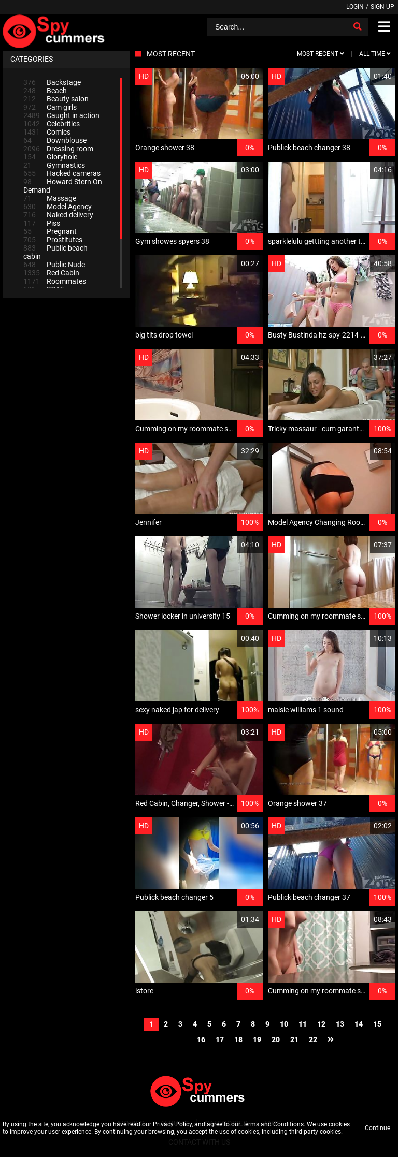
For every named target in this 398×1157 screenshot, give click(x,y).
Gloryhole (50, 157)
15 (377, 1024)
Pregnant (50, 231)
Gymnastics (54, 165)
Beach (45, 90)
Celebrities (51, 124)
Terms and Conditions (273, 1124)
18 (238, 1039)
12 (321, 1024)
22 (313, 1039)
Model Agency (57, 206)
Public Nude (54, 264)
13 (340, 1024)
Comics (46, 132)
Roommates (54, 281)
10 (284, 1024)
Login (355, 6)
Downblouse (55, 140)
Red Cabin (51, 273)
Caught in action (61, 115)
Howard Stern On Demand (62, 186)
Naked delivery (58, 215)
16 (201, 1039)
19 (257, 1039)
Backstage (52, 82)
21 (294, 1039)
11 (302, 1024)
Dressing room (58, 148)
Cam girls (50, 107)
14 (358, 1024)
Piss (41, 223)
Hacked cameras (62, 173)
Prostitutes (52, 240)
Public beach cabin (55, 252)
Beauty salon (56, 99)
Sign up (382, 6)
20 (276, 1039)
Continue (377, 1128)
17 (220, 1039)
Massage (49, 198)
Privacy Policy (172, 1124)
